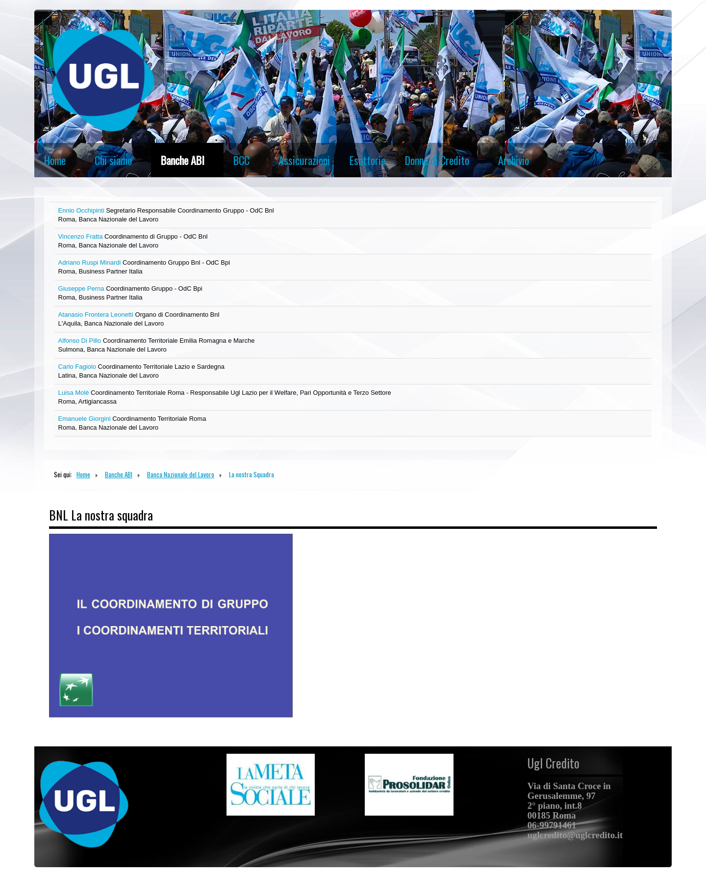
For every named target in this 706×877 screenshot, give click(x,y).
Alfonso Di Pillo (80, 340)
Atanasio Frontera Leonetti (96, 314)
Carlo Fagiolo (78, 366)
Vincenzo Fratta (81, 236)
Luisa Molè (74, 392)
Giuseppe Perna (82, 288)
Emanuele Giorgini (85, 418)
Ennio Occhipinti (82, 210)
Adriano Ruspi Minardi (90, 262)
